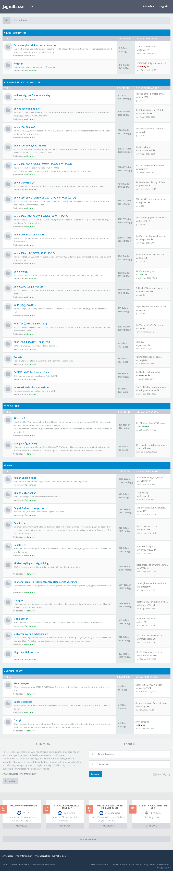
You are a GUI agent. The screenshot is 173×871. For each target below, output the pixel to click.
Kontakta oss (59, 855)
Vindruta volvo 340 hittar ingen (153, 807)
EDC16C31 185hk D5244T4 (149, 635)
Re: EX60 (140, 341)
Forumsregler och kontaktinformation (35, 45)
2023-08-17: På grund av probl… (152, 63)
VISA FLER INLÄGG (86, 839)
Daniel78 (143, 97)
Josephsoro (145, 291)
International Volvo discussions (31, 387)
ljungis (142, 360)
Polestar (18, 357)
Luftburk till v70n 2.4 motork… (150, 684)
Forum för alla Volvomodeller (22, 82)
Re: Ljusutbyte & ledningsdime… (152, 444)
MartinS (142, 309)
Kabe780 (143, 220)
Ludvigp (142, 706)
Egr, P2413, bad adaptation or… (151, 386)
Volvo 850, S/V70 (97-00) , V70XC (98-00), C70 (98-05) (43, 164)
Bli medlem (148, 6)
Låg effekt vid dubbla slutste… (152, 507)
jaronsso (143, 345)
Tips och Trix (12, 406)
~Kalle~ (143, 426)
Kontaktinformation (146, 46)
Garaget (18, 600)
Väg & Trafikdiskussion (26, 652)
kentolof (143, 586)
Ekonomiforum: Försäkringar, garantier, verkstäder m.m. (46, 581)
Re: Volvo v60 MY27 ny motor (150, 324)
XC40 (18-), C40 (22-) (25, 305)
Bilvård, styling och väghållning (31, 563)
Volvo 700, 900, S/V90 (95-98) (30, 145)
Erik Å (142, 621)
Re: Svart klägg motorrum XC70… (152, 217)
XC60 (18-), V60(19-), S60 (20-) (30, 323)
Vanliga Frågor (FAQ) (25, 443)
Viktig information (15, 32)
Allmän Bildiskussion (25, 477)
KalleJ (142, 257)
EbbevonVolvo (146, 605)
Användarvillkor (10, 773)
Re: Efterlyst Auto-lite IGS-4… (150, 110)
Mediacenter (21, 618)
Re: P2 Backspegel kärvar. (149, 356)
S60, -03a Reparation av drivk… (151, 199)
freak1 (142, 131)
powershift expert (146, 546)
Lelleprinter (144, 239)
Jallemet (143, 480)
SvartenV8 (143, 688)
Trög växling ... (144, 492)
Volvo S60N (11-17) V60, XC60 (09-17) (34, 253)
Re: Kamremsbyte (145, 271)
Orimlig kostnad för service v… (152, 583)
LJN (140, 328)
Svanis (142, 168)
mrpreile (143, 202)
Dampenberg (146, 638)
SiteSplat (34, 864)
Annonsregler (142, 721)
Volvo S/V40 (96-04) (24, 182)
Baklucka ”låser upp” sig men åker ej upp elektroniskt (109, 808)
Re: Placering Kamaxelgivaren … (152, 235)
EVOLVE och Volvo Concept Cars (31, 372)
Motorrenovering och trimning (31, 634)
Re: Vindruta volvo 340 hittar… (151, 128)
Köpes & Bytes (22, 683)
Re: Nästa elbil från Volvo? (149, 371)
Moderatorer (29, 55)
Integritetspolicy (28, 773)
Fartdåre (143, 448)
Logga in (163, 6)
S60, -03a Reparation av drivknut (66, 807)
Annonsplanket (13, 671)
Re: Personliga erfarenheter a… (153, 564)
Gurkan (142, 496)
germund (143, 185)
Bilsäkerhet (20, 523)
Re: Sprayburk (143, 146)
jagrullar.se (13, 6)
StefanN (143, 375)
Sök (31, 6)
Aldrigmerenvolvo (148, 390)
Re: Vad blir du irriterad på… (151, 652)
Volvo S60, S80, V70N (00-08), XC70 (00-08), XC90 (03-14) (45, 197)
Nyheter (18, 63)
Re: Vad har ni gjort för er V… (150, 93)
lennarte (143, 529)
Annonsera (8, 855)
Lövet (141, 274)
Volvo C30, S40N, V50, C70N (29, 234)
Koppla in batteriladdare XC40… (152, 306)
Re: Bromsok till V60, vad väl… (151, 254)
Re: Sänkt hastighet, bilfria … (151, 477)
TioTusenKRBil (145, 150)
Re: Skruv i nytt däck (147, 526)
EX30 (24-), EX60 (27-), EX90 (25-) (32, 342)
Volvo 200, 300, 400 (24, 127)
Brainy (142, 66)
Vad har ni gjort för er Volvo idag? (33, 95)
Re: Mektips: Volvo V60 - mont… (152, 423)
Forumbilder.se (96, 622)
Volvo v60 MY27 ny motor (23, 806)
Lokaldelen (20, 545)
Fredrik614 (144, 113)
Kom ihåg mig (161, 774)
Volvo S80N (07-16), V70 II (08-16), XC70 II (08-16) (41, 216)
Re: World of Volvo (146, 618)
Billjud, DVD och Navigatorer (30, 508)
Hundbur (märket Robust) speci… (152, 703)
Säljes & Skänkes (23, 701)
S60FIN (142, 568)
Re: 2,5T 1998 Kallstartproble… (151, 165)
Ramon (142, 49)
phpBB (52, 864)
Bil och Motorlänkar (25, 492)
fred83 (142, 511)
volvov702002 (146, 549)
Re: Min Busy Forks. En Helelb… (152, 601)
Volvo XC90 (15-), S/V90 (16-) (29, 286)
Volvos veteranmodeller (27, 108)
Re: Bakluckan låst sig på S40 (150, 182)
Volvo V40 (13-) (22, 271)
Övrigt (8, 465)
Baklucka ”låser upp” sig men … (152, 288)
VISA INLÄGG (21, 825)
